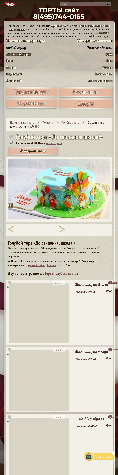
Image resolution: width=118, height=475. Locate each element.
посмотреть (54, 143)
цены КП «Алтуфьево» (42, 265)
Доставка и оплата (100, 80)
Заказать (59, 282)
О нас (109, 54)
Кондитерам (14, 74)
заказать (103, 33)
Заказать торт (33, 151)
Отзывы (11, 67)
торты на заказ (58, 26)
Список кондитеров (18, 54)
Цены (9, 60)
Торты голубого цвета (60, 273)
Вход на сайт (14, 80)
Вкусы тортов (103, 74)
